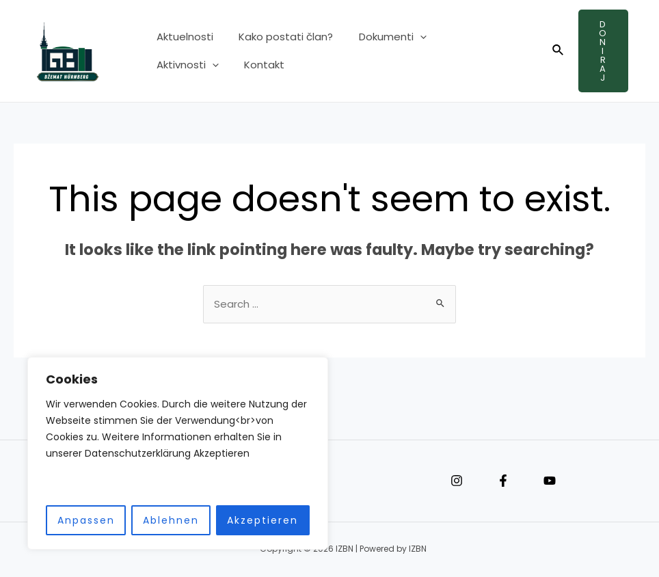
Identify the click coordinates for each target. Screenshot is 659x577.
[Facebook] (503, 481)
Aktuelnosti (182, 41)
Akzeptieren (262, 520)
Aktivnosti (465, 41)
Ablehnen (171, 520)
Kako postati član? (278, 41)
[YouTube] (549, 481)
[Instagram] (456, 481)
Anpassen (86, 520)
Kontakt (174, 60)
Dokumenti (380, 41)
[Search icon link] (558, 51)
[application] (407, 41)
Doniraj (603, 51)
